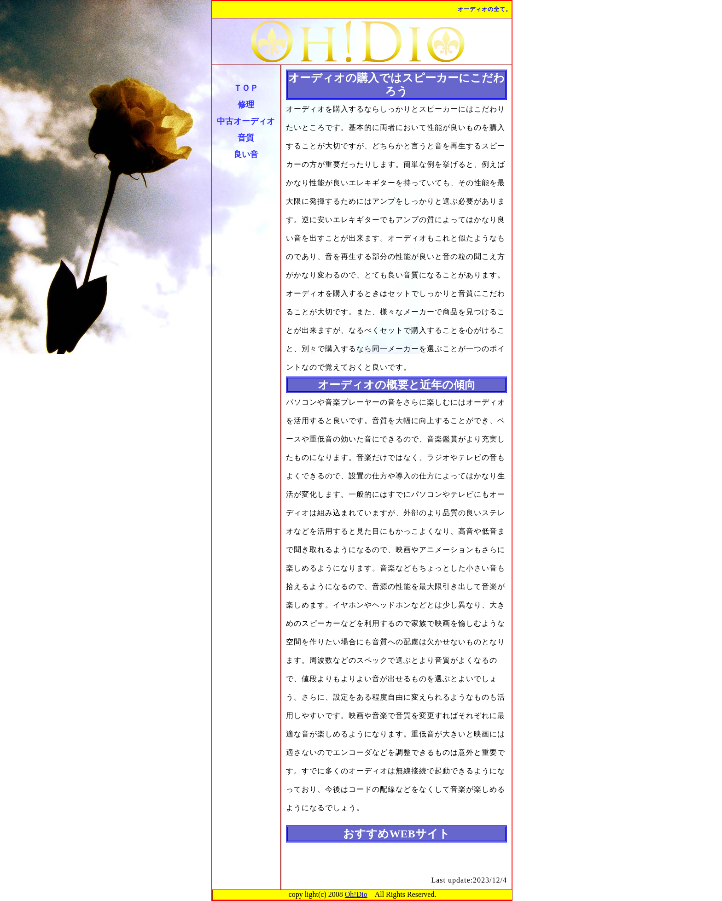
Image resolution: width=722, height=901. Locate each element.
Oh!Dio (356, 894)
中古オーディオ (246, 121)
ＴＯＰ (245, 88)
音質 (246, 137)
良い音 (245, 154)
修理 (246, 104)
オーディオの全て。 (485, 9)
